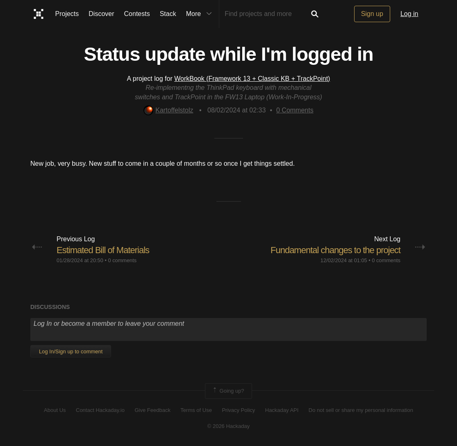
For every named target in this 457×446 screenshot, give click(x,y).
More (201, 14)
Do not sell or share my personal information (361, 410)
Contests (137, 13)
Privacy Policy (238, 410)
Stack (168, 13)
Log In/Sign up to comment (70, 351)
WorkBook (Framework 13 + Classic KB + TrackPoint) (252, 78)
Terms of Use (196, 410)
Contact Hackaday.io (100, 410)
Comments (295, 110)
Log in (409, 13)
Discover (101, 13)
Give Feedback (152, 410)
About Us (55, 410)
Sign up (372, 13)
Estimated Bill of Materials (103, 250)
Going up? (227, 391)
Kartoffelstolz (168, 110)
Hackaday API (282, 410)
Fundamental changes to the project (335, 250)
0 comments (122, 260)
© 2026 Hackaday (228, 426)
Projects (67, 13)
